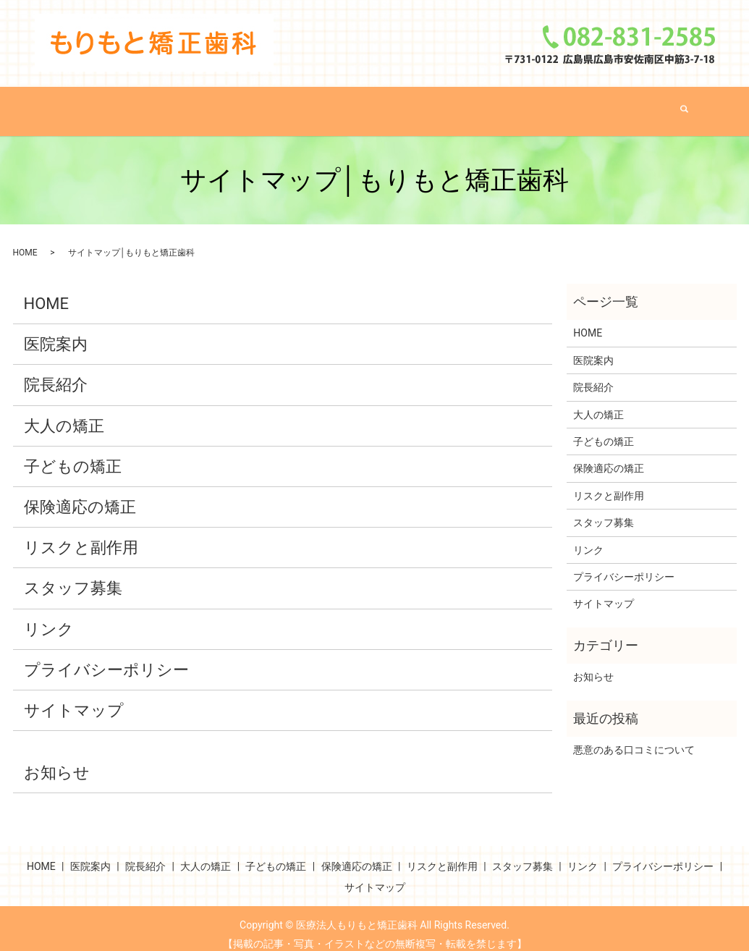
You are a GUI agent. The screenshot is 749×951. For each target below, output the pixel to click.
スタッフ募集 (73, 576)
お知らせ (57, 760)
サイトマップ (74, 698)
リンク (49, 617)
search (687, 106)
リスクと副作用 (617, 105)
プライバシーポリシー (106, 657)
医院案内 (189, 105)
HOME (129, 105)
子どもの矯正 (412, 105)
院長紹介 (255, 105)
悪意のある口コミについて (634, 737)
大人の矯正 (327, 105)
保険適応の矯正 (512, 105)
